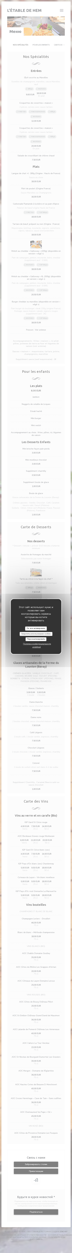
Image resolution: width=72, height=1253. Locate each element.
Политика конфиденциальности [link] (37, 644)
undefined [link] (36, 647)
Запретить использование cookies (36, 634)
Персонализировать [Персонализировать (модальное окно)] (36, 639)
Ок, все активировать (36, 628)
